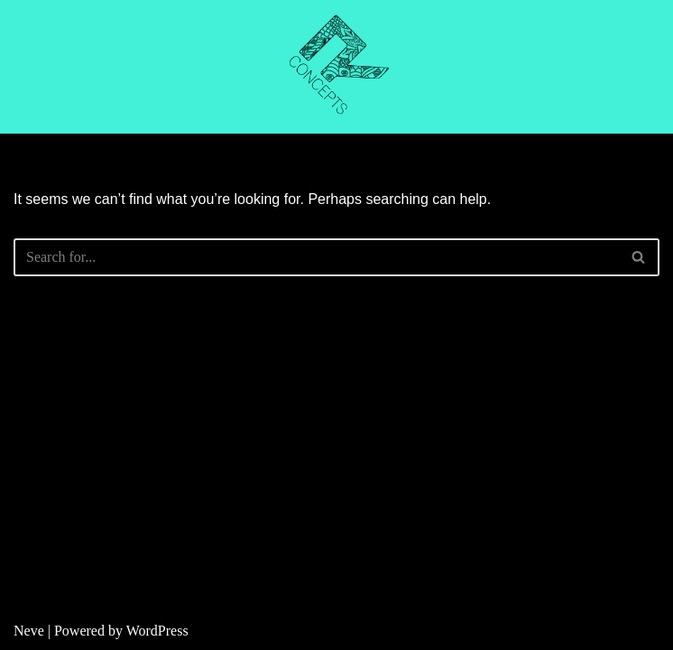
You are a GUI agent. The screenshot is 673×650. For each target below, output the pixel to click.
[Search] (316, 257)
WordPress (157, 630)
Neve (29, 630)
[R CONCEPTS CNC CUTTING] (336, 67)
